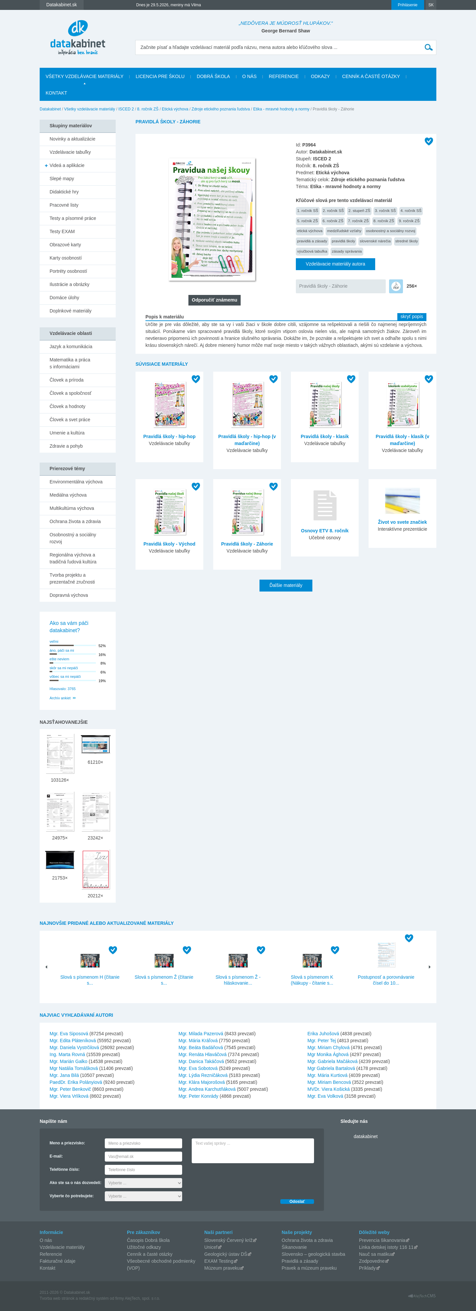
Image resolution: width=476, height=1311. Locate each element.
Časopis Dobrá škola (148, 1240)
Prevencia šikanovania (382, 1240)
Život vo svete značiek (402, 522)
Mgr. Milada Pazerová (200, 1033)
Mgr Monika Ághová (328, 1054)
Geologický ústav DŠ (225, 1254)
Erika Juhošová (323, 1033)
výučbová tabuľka (312, 251)
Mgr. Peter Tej (321, 1040)
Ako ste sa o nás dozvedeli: (75, 1182)
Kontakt (56, 93)
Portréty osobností (68, 271)
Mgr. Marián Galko (68, 1061)
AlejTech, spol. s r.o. (142, 1298)
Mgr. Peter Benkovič (70, 1089)
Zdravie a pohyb (66, 446)
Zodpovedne (372, 1261)
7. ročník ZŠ (358, 221)
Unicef (211, 1247)
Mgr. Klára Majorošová (201, 1082)
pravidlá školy (343, 241)
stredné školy (406, 241)
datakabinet (365, 1136)
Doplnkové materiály (71, 310)
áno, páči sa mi (62, 650)
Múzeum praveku (222, 1268)
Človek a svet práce (70, 419)
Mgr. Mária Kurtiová (327, 1075)
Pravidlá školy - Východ (169, 544)
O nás (249, 76)
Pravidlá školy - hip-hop (169, 436)
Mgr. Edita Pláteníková (73, 1040)
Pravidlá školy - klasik (325, 436)
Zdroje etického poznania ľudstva (221, 109)
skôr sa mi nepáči (64, 668)
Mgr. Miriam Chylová (328, 1047)
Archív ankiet (60, 698)
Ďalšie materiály (285, 585)
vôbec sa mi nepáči (65, 676)
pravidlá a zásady (312, 241)
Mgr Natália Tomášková (74, 1068)
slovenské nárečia (375, 241)
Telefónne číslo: (64, 1169)
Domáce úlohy (64, 297)
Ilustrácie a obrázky (70, 284)
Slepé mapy (62, 178)
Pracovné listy (64, 205)
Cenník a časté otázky (371, 76)
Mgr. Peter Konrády (198, 1096)
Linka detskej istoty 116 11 (386, 1247)
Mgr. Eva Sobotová (198, 1068)
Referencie (283, 76)
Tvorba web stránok (57, 1298)
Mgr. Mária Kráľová (198, 1040)
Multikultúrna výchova (72, 508)
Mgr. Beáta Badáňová (200, 1047)
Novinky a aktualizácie (73, 139)
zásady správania (347, 251)
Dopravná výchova (69, 595)
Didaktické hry (64, 191)
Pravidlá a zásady (300, 1261)
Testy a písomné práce (73, 218)
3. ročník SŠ (385, 210)
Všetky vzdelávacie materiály (84, 76)
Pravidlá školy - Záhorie (323, 286)
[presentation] (242, 1179)
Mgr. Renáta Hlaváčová (202, 1054)
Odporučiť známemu (214, 300)
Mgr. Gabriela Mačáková (332, 1061)
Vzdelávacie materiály (62, 1247)
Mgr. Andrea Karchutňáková (207, 1089)
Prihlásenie (407, 5)
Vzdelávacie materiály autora (335, 263)
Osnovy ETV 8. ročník (325, 530)
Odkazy (320, 76)
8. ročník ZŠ (148, 109)
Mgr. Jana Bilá (64, 1075)
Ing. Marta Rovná (67, 1054)
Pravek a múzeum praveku (309, 1268)
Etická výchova (175, 109)
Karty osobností (66, 258)
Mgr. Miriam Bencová (329, 1082)
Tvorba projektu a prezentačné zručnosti (72, 578)
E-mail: (56, 1156)
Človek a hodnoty (67, 406)
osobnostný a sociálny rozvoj (390, 230)
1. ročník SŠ (307, 210)
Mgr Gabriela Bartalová (331, 1068)
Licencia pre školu (160, 76)
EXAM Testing (218, 1261)
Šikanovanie (294, 1247)
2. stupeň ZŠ (359, 210)
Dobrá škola (213, 76)
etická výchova (309, 230)
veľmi (54, 641)
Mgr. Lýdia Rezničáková (203, 1075)
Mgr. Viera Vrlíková (69, 1096)
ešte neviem (59, 659)
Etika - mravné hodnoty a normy (281, 109)
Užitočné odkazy (144, 1247)
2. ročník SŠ (333, 210)
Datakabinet (50, 109)
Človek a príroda (67, 380)
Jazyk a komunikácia (71, 346)
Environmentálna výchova (76, 481)
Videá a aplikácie (67, 165)
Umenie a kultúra (67, 432)
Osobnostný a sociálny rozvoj (73, 538)
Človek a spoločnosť (71, 393)
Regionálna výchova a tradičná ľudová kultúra (73, 558)
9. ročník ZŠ (409, 221)
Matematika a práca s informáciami (70, 363)
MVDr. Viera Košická (328, 1089)
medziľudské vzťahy (344, 230)
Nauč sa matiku (375, 1254)
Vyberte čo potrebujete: (72, 1196)
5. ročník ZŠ (307, 221)
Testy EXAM (62, 231)
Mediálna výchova (68, 495)
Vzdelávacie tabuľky (70, 152)
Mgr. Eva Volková (325, 1096)
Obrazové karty (65, 244)
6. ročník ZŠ (333, 221)
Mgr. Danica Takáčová (201, 1061)
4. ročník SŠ (411, 210)
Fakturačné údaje (57, 1261)
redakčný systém (94, 1298)
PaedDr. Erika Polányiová (76, 1082)
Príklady (367, 1268)
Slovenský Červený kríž (228, 1240)
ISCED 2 (126, 109)
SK (431, 5)
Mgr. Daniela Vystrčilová (74, 1047)
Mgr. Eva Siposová (69, 1033)
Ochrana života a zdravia (75, 521)
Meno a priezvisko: (67, 1143)
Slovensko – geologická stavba (313, 1254)
